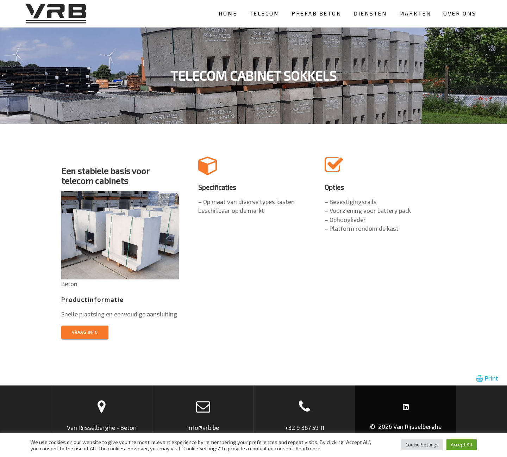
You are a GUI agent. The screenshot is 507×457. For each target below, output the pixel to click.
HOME (228, 13)
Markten (415, 13)
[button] (72, 235)
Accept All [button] (461, 444)
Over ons (459, 13)
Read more (307, 448)
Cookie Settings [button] (422, 444)
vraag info (85, 332)
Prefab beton (317, 13)
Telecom (265, 13)
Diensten (370, 13)
